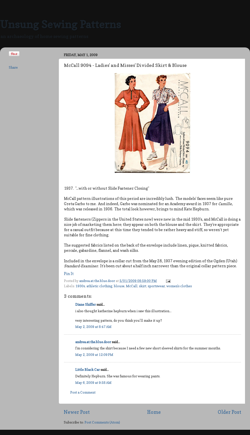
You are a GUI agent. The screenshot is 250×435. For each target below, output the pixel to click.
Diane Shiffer (85, 304)
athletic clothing (99, 286)
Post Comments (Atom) (102, 422)
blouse (119, 286)
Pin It (69, 274)
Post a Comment (83, 392)
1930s (80, 286)
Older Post (229, 412)
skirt (142, 286)
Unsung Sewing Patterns (60, 24)
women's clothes (179, 286)
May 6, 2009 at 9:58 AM (93, 383)
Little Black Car (87, 370)
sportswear (156, 286)
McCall (132, 286)
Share (13, 67)
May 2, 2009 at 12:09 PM (94, 355)
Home (154, 412)
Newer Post (77, 412)
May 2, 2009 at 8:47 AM (93, 327)
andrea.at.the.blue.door (97, 281)
